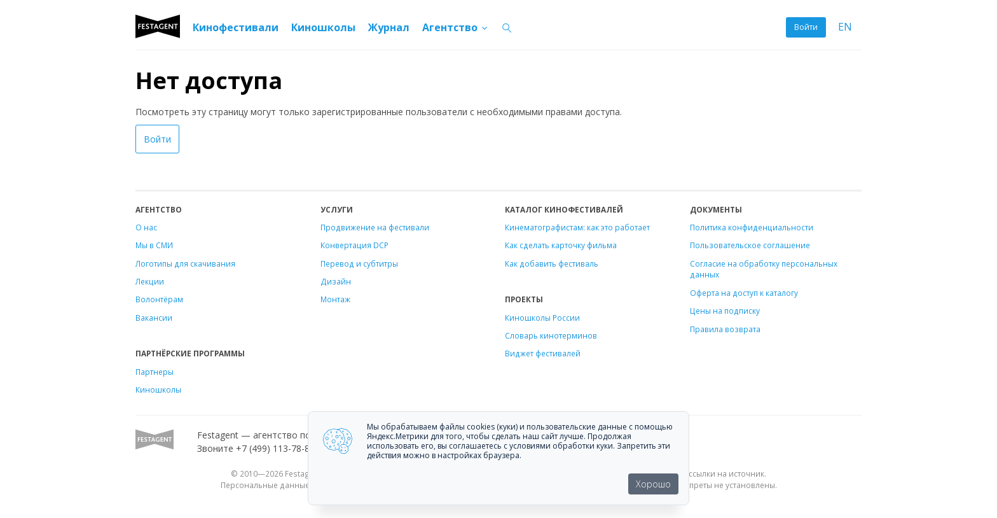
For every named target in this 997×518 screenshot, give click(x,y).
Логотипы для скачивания (185, 263)
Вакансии (153, 317)
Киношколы (323, 27)
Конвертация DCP (354, 245)
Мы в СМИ (154, 245)
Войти (806, 27)
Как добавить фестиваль (551, 263)
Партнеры (154, 372)
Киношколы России (542, 317)
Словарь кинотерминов (551, 335)
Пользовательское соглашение (750, 245)
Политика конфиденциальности (751, 227)
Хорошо (653, 484)
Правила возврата (725, 329)
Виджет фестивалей (543, 353)
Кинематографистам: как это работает (577, 227)
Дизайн (335, 281)
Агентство (455, 27)
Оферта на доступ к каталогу (744, 293)
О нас (146, 227)
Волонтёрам (159, 299)
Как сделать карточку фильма (561, 245)
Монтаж (335, 299)
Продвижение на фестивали (374, 227)
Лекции (149, 281)
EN (845, 27)
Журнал (388, 27)
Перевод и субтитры (359, 263)
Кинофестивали (235, 27)
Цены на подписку (725, 310)
